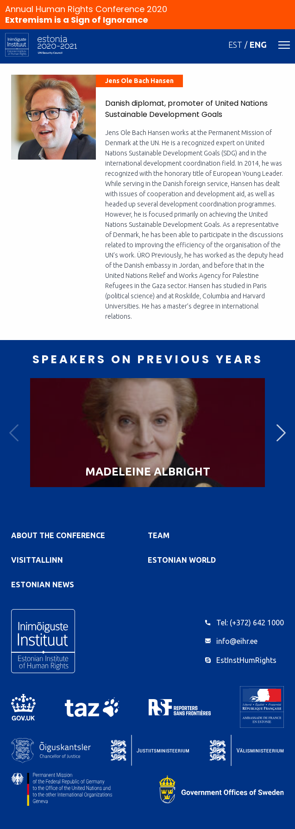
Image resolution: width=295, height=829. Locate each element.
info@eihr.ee (236, 641)
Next (281, 432)
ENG (258, 44)
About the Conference (58, 535)
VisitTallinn (37, 560)
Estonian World (182, 560)
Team (158, 535)
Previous (13, 432)
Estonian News (42, 584)
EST (235, 44)
